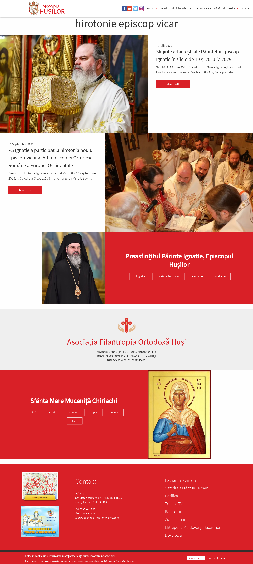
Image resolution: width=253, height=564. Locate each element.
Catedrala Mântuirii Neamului (190, 488)
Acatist (53, 412)
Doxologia (173, 535)
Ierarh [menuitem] (164, 8)
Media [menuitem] (231, 8)
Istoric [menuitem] (150, 8)
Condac (114, 412)
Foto (74, 421)
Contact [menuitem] (246, 8)
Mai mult (173, 84)
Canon (73, 412)
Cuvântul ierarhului (168, 276)
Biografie (140, 276)
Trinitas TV (173, 503)
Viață (34, 412)
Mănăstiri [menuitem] (219, 8)
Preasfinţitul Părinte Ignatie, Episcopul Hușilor (179, 260)
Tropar (93, 412)
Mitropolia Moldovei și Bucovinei (192, 527)
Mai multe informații (125, 561)
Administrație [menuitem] (178, 8)
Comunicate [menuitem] (204, 8)
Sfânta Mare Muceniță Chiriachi (73, 400)
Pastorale (197, 276)
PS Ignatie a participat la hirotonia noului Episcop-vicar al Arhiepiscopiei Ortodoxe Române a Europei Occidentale (51, 157)
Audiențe (220, 276)
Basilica (171, 495)
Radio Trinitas (176, 511)
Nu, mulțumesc (216, 558)
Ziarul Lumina (176, 519)
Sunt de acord (196, 558)
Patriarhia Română (180, 480)
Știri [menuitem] (191, 8)
